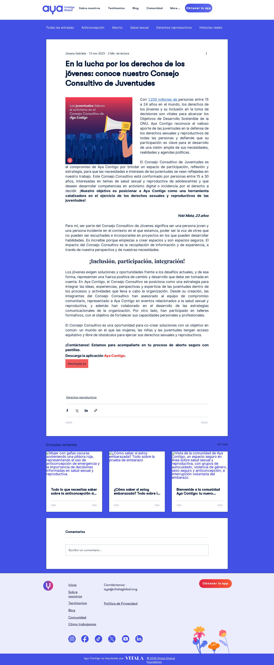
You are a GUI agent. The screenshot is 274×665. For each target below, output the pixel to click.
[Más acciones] (206, 53)
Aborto (117, 27)
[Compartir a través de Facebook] (67, 410)
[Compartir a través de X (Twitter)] (77, 410)
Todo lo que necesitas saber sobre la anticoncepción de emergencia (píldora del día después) (74, 491)
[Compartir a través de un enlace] (96, 410)
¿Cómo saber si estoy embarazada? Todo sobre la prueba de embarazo (136, 491)
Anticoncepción (92, 27)
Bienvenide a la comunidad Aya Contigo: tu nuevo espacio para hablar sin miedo (198, 491)
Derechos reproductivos (174, 27)
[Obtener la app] (198, 8)
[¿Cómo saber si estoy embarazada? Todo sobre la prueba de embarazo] (137, 467)
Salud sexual (139, 27)
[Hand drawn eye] (58, 10)
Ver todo (222, 444)
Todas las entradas (60, 27)
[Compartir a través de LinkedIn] (86, 410)
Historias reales (211, 27)
